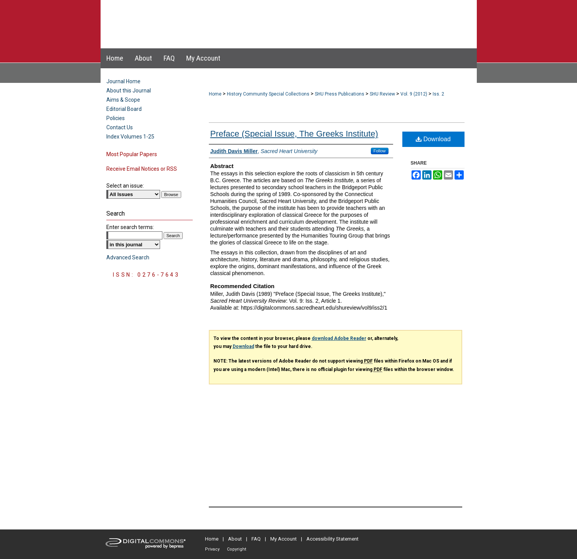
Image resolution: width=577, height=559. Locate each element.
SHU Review (382, 94)
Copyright (236, 549)
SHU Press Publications (339, 94)
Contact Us (119, 127)
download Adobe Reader (339, 338)
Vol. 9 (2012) (413, 94)
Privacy (212, 549)
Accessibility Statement (332, 539)
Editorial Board (124, 109)
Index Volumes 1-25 (130, 137)
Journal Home (123, 81)
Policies (115, 118)
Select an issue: (125, 186)
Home (215, 94)
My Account (283, 539)
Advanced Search (127, 257)
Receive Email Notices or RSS (141, 169)
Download (433, 139)
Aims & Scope (123, 100)
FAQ (256, 539)
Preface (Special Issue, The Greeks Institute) (294, 134)
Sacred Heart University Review (281, 17)
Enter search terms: (130, 227)
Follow (380, 150)
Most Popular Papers (131, 154)
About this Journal (128, 90)
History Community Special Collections (268, 94)
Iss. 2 (438, 94)
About (235, 539)
